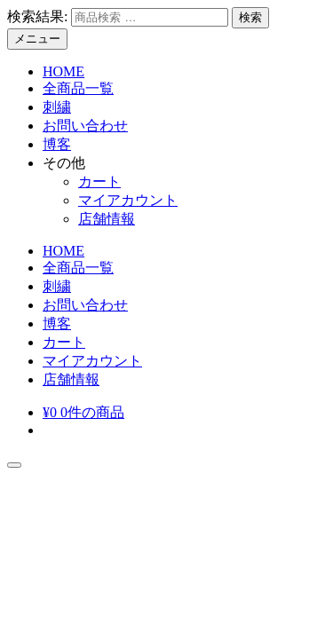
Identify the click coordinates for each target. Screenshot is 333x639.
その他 (64, 162)
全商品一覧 (78, 88)
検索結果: (37, 16)
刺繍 (57, 106)
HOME (63, 71)
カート (99, 181)
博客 (57, 144)
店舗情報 (106, 218)
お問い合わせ (85, 125)
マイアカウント (128, 200)
